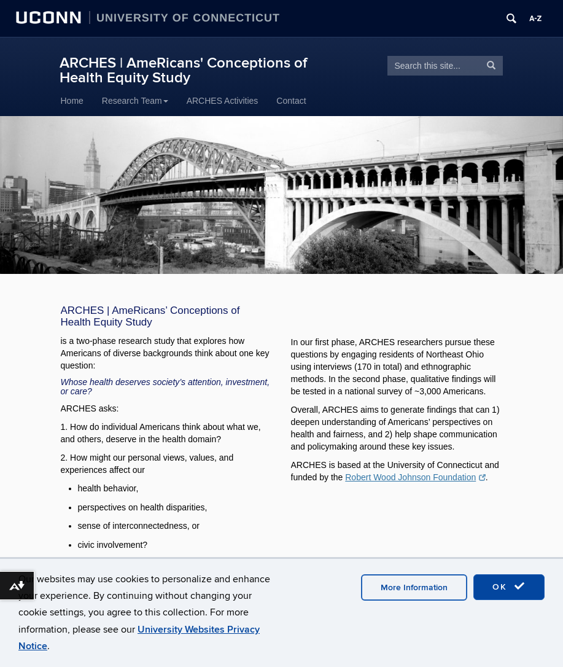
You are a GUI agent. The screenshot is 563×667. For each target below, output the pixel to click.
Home (72, 101)
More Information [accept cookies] (414, 587)
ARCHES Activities (222, 101)
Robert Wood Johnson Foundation (415, 477)
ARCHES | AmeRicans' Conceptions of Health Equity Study (183, 70)
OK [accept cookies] (509, 586)
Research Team (135, 101)
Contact (291, 101)
